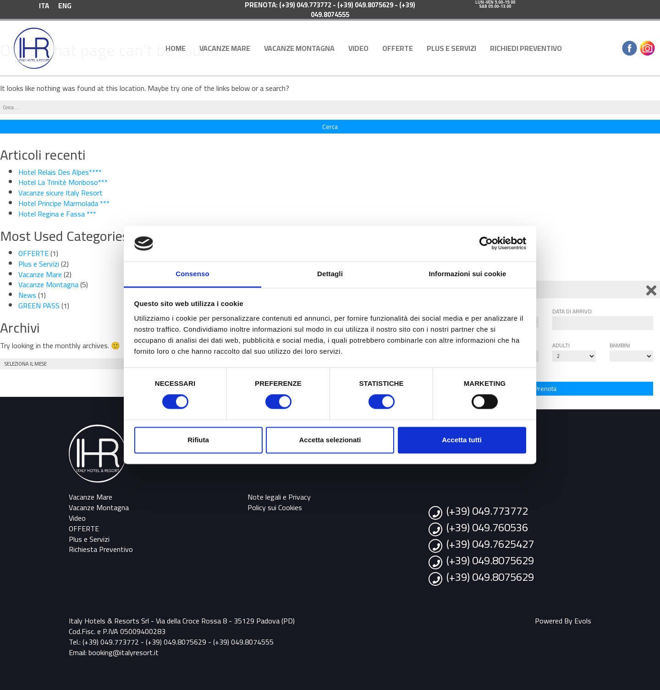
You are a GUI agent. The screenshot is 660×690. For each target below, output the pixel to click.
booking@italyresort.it (123, 652)
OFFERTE (397, 48)
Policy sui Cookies (275, 507)
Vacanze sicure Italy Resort (60, 193)
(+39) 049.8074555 (243, 642)
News (27, 295)
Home (175, 48)
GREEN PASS (39, 305)
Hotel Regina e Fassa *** (57, 214)
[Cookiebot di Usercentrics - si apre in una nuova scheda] (486, 243)
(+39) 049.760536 (487, 527)
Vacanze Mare (224, 48)
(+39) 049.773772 (487, 511)
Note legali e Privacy (279, 497)
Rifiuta (198, 440)
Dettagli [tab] (330, 274)
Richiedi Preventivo (526, 48)
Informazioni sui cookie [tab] (467, 274)
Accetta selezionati (330, 440)
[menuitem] (44, 5)
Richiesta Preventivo (101, 549)
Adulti (561, 345)
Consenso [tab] (192, 274)
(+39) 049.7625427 (490, 544)
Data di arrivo (572, 311)
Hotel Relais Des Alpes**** (60, 172)
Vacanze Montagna (299, 48)
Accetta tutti (462, 440)
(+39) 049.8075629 (490, 560)
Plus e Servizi (451, 48)
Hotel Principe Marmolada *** (64, 203)
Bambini (620, 345)
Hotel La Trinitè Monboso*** (63, 182)
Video (358, 48)
